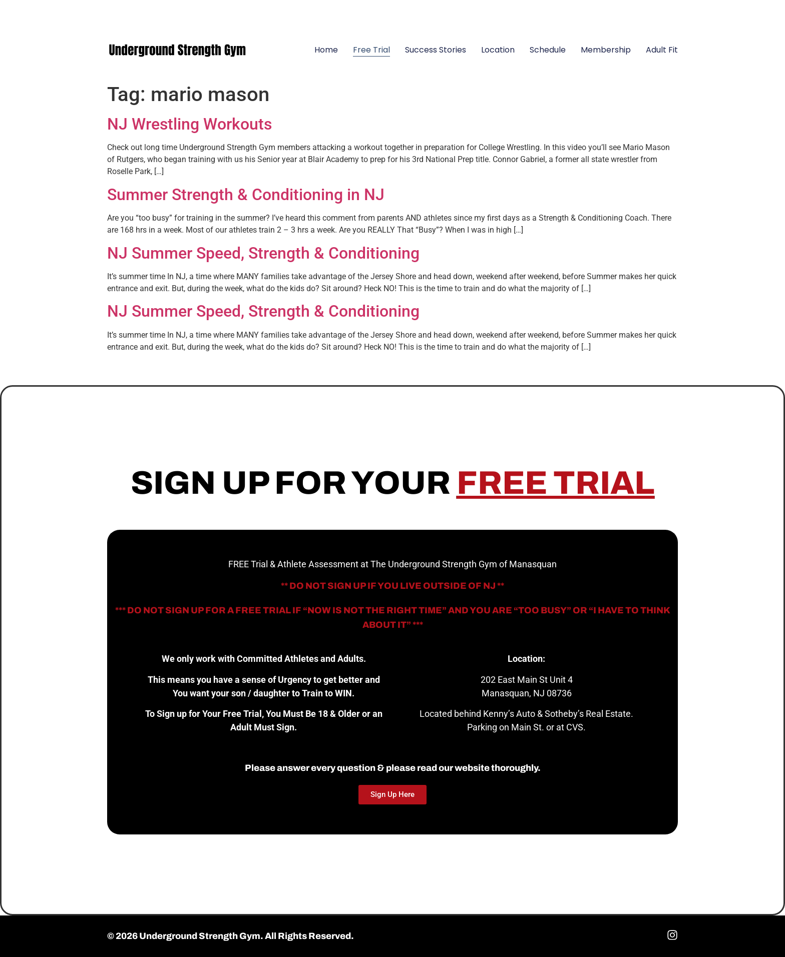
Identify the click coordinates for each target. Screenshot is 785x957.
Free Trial (371, 50)
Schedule (548, 50)
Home (326, 50)
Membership (606, 50)
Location (498, 50)
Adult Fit (662, 50)
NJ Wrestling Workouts (189, 124)
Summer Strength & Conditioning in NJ (245, 194)
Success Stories (435, 50)
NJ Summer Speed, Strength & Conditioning (263, 253)
